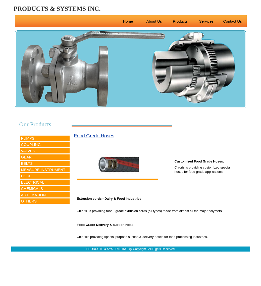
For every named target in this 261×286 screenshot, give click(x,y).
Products (180, 21)
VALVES (28, 151)
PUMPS (27, 138)
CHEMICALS (32, 188)
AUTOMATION (33, 195)
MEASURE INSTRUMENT (43, 170)
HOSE (26, 176)
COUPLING (31, 144)
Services (206, 21)
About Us (154, 21)
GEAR (26, 157)
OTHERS (29, 201)
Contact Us (232, 21)
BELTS (27, 163)
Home (128, 21)
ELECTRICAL (32, 182)
